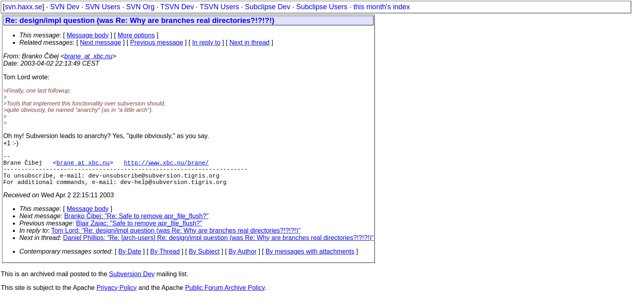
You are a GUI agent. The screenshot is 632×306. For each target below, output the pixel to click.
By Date (129, 259)
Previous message (156, 42)
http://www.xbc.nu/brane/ (166, 165)
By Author (242, 259)
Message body (87, 35)
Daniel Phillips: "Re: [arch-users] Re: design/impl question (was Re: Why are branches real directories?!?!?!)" (218, 245)
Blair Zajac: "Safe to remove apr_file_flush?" (139, 231)
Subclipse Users (321, 7)
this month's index (381, 7)
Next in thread (249, 42)
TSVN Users (219, 7)
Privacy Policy (116, 295)
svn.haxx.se (23, 7)
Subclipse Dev (267, 7)
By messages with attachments (310, 259)
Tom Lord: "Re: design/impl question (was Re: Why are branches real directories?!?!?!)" (176, 238)
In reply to (206, 42)
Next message (100, 42)
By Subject (204, 259)
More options (136, 35)
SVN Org (140, 7)
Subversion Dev (132, 282)
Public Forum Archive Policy (224, 295)
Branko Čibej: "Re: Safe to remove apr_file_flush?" (136, 224)
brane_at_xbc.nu (88, 56)
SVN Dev (64, 7)
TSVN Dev (177, 7)
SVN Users (102, 7)
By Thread (165, 259)
